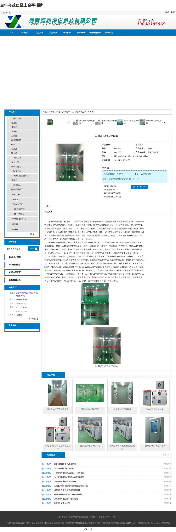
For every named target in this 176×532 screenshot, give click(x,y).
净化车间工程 (19, 209)
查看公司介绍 (110, 186)
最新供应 (67, 33)
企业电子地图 (15, 257)
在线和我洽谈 (15, 280)
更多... (33, 234)
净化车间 (15, 162)
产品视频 (53, 33)
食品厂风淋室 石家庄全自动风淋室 (69, 477)
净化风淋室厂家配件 (122, 409)
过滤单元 (17, 185)
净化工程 (17, 158)
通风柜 (14, 127)
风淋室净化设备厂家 (90, 409)
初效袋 (14, 180)
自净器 (14, 149)
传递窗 (14, 123)
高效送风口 (16, 140)
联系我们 (109, 33)
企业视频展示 (15, 265)
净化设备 (17, 118)
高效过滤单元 (17, 189)
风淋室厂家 (18, 204)
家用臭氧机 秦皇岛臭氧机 (65, 464)
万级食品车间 (17, 171)
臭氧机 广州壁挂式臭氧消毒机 (67, 490)
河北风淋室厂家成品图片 (154, 446)
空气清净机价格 (19, 219)
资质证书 (81, 33)
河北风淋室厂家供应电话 (57, 409)
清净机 (14, 131)
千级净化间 (16, 167)
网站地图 (166, 523)
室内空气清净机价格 (154, 409)
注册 (167, 12)
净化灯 (14, 153)
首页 (11, 33)
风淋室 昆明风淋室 (62, 503)
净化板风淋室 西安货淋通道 (66, 499)
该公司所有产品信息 (113, 193)
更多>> (166, 455)
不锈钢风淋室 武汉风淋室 (65, 481)
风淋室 (15, 229)
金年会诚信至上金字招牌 (21, 5)
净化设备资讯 (95, 33)
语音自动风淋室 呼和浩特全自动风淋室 (71, 486)
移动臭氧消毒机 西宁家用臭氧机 (68, 494)
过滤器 (15, 224)
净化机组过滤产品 (21, 176)
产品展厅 (39, 33)
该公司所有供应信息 (113, 197)
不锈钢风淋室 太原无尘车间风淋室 (69, 473)
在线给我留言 (15, 272)
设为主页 (7, 13)
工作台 (14, 136)
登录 (173, 12)
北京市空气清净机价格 (90, 446)
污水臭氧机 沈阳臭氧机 (64, 468)
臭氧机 (16, 199)
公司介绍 (25, 33)
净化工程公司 (19, 214)
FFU (13, 144)
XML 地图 (88, 529)
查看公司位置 (110, 190)
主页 (58, 112)
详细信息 (35, 319)
